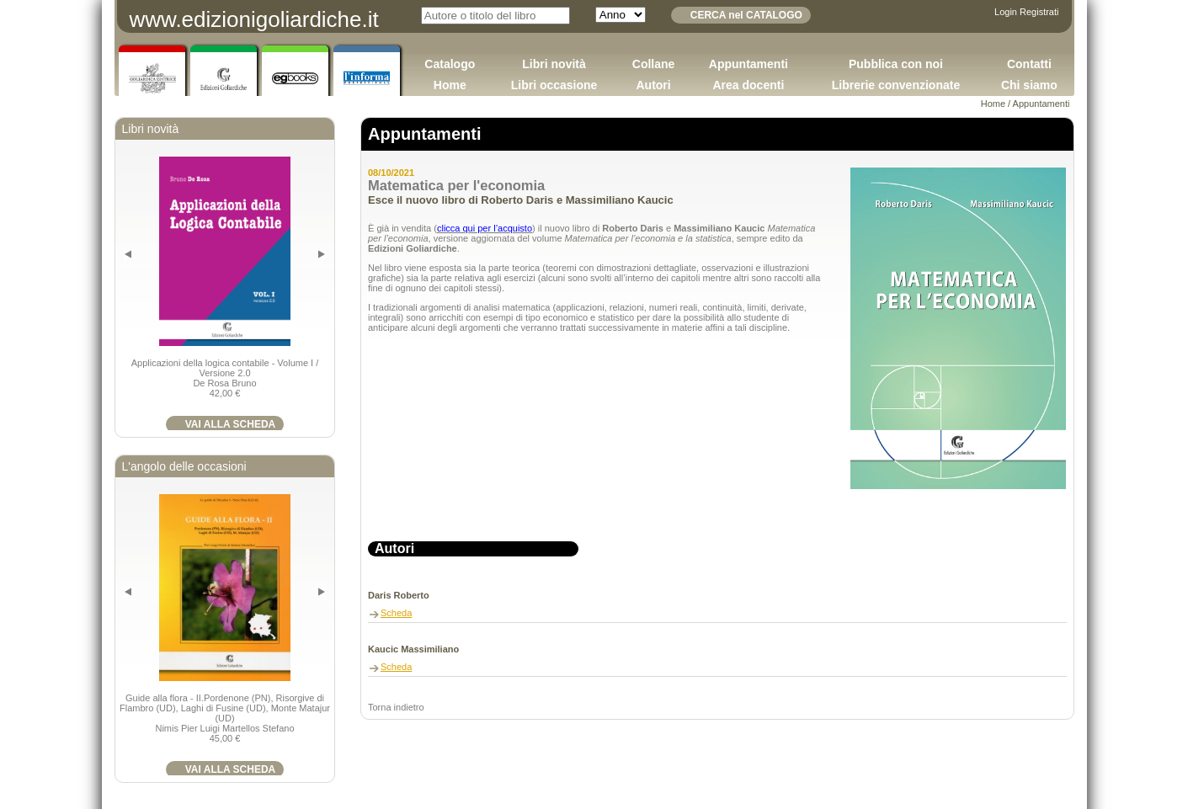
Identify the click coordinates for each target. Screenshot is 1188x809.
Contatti (1029, 64)
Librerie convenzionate (896, 85)
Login (1005, 12)
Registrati (1039, 12)
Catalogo (449, 64)
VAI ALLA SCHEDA (230, 424)
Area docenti (748, 85)
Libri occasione (554, 85)
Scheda (396, 613)
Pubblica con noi (896, 64)
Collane (653, 64)
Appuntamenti (748, 64)
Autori (653, 85)
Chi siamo (1029, 85)
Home (450, 85)
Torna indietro (396, 707)
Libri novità (553, 64)
